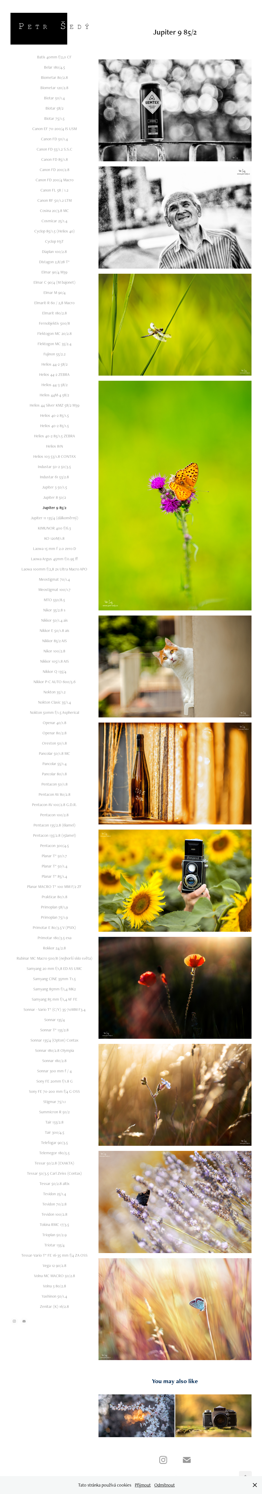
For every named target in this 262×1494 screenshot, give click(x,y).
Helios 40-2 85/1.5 (54, 415)
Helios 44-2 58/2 (54, 364)
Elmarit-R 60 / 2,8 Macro (54, 302)
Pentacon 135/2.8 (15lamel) (54, 835)
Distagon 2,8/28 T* (54, 261)
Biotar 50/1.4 (54, 98)
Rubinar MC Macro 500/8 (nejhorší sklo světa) (54, 958)
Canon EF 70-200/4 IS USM (54, 128)
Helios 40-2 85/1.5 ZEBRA (54, 436)
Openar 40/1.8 (54, 722)
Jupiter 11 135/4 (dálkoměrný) (54, 518)
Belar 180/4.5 (54, 67)
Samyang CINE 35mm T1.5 (54, 978)
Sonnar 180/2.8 (54, 1060)
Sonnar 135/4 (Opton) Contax (54, 1040)
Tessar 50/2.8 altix (54, 1183)
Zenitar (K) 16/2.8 (54, 1306)
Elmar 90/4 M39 (54, 272)
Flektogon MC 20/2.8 (54, 333)
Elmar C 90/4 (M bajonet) (54, 282)
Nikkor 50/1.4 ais (54, 620)
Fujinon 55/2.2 (54, 354)
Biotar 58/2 (54, 108)
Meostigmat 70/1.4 (54, 579)
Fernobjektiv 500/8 (54, 323)
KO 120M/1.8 (54, 538)
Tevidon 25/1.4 (54, 1193)
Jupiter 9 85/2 (54, 507)
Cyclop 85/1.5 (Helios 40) (54, 231)
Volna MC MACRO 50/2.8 (54, 1275)
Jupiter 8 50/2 (54, 497)
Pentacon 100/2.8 (54, 815)
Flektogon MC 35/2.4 (54, 343)
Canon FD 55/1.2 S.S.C (54, 149)
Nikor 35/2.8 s (54, 610)
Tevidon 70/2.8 (54, 1204)
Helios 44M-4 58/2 (54, 395)
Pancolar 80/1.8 (54, 774)
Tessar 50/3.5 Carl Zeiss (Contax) (54, 1173)
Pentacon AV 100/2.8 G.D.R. (54, 804)
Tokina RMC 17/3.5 (54, 1224)
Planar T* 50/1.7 (54, 856)
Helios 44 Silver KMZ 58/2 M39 (54, 405)
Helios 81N (54, 446)
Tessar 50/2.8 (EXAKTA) (54, 1163)
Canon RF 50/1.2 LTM (54, 200)
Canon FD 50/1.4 (54, 139)
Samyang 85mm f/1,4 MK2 (54, 989)
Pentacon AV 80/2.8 (54, 794)
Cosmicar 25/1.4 (54, 221)
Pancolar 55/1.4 (54, 763)
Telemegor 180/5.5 (54, 1153)
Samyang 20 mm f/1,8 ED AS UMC (54, 968)
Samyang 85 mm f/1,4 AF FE (54, 999)
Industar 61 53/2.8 (54, 477)
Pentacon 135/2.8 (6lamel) (54, 825)
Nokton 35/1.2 (54, 692)
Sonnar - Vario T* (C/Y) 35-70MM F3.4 (54, 1009)
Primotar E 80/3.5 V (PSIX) (54, 927)
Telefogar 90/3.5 (54, 1142)
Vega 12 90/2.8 (54, 1265)
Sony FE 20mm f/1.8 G (54, 1081)
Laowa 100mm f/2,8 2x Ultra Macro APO (54, 569)
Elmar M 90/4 (54, 292)
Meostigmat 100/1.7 (54, 589)
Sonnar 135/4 (54, 1019)
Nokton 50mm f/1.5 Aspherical (54, 712)
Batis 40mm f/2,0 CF (54, 57)
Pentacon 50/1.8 (54, 784)
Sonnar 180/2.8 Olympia (54, 1050)
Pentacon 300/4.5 (54, 845)
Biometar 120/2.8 (54, 87)
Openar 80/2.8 (54, 733)
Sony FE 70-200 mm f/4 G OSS (54, 1091)
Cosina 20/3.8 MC (54, 210)
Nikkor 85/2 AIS (54, 640)
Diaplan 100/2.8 (54, 251)
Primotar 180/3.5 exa (54, 937)
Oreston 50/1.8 (54, 743)
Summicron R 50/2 (54, 1112)
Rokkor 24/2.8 (54, 948)
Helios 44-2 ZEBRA (54, 374)
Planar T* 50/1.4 (54, 866)
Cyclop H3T (54, 241)
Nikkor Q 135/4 (54, 671)
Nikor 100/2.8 (54, 651)
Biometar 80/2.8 (54, 77)
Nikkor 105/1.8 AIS (54, 661)
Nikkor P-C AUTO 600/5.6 (54, 681)
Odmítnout (164, 1485)
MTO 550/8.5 (54, 599)
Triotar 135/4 (54, 1245)
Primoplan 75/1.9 (54, 917)
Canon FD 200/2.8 (54, 169)
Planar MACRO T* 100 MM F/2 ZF (54, 886)
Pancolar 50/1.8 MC (54, 753)
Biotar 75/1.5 (54, 118)
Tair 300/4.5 (54, 1132)
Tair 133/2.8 (54, 1122)
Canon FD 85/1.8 (54, 159)
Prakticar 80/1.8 (54, 896)
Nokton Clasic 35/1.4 (54, 702)
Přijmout (143, 1485)
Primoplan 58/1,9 (54, 907)
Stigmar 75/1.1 (54, 1101)
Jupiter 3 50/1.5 (54, 487)
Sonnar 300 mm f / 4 (54, 1071)
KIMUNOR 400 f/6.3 (54, 528)
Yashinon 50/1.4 (54, 1296)
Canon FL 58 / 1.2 (54, 190)
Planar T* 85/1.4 (54, 876)
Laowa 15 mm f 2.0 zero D (54, 548)
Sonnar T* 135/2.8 (54, 1030)
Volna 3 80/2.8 (54, 1286)
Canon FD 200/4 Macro (54, 180)
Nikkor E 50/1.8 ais (54, 630)
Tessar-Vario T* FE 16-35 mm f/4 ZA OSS (54, 1255)
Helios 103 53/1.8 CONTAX (54, 456)
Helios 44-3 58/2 (54, 384)
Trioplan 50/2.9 (54, 1234)
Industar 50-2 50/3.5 (54, 466)
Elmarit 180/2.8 (54, 313)
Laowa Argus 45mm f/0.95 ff (54, 558)
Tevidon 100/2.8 (54, 1214)
